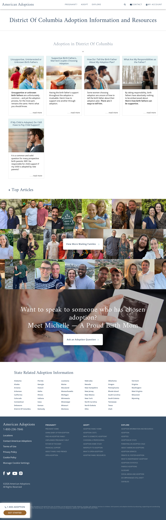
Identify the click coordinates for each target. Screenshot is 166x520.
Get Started (15, 512)
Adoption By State (129, 440)
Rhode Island (113, 391)
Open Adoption (51, 455)
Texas (110, 405)
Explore (96, 4)
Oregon (111, 384)
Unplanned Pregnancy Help (57, 440)
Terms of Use (9, 446)
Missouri (64, 405)
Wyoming (135, 398)
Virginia (135, 384)
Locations (8, 435)
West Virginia (137, 391)
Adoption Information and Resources (137, 429)
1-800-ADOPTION (15, 507)
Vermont (135, 381)
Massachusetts (67, 391)
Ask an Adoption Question (83, 339)
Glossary (125, 470)
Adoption (125, 433)
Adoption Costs (90, 433)
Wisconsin (136, 395)
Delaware (18, 405)
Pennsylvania (113, 388)
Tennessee (112, 402)
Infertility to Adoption (93, 448)
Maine (63, 384)
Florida (40, 381)
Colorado (18, 398)
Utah (110, 409)
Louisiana (65, 381)
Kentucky (41, 409)
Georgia (41, 384)
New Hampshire (91, 388)
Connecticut (19, 402)
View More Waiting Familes (83, 244)
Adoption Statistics (129, 463)
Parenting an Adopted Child (133, 444)
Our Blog (125, 481)
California (18, 395)
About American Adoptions (132, 448)
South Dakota (113, 398)
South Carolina (114, 395)
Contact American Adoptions (17, 441)
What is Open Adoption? (93, 451)
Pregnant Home (52, 429)
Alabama (18, 381)
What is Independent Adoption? (134, 459)
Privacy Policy (10, 452)
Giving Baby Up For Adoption (57, 433)
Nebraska (89, 381)
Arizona (17, 388)
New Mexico (89, 395)
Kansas (40, 405)
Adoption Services (129, 451)
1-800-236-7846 (13, 429)
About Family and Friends (56, 451)
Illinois (40, 395)
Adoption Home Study (92, 444)
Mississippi (65, 402)
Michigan (65, 395)
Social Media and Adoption (132, 474)
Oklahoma (112, 381)
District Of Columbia (22, 409)
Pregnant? (71, 4)
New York (89, 398)
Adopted (125, 436)
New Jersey (89, 391)
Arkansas (18, 391)
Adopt (84, 4)
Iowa (40, 402)
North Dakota (90, 405)
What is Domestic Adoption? (95, 436)
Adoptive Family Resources (94, 455)
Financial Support (53, 448)
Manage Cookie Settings (16, 463)
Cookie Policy (9, 457)
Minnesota (65, 398)
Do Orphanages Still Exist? (132, 478)
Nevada (88, 384)
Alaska (17, 384)
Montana (65, 409)
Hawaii (40, 388)
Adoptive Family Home (92, 429)
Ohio (87, 409)
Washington (136, 388)
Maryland (65, 388)
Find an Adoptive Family (55, 436)
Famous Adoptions (129, 466)
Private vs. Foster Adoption (132, 455)
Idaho (40, 391)
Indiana (41, 398)
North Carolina (91, 402)
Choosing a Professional (93, 440)
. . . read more (36, 112)
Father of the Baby (53, 444)
